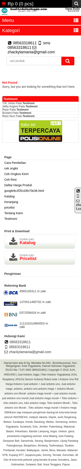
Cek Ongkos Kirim (16, 174)
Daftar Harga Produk (18, 185)
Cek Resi (10, 179)
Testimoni (28, 103)
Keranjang (11, 202)
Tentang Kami (13, 213)
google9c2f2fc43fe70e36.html (24, 190)
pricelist (9, 207)
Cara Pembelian (15, 163)
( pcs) (17, 3)
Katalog (9, 196)
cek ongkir (11, 168)
